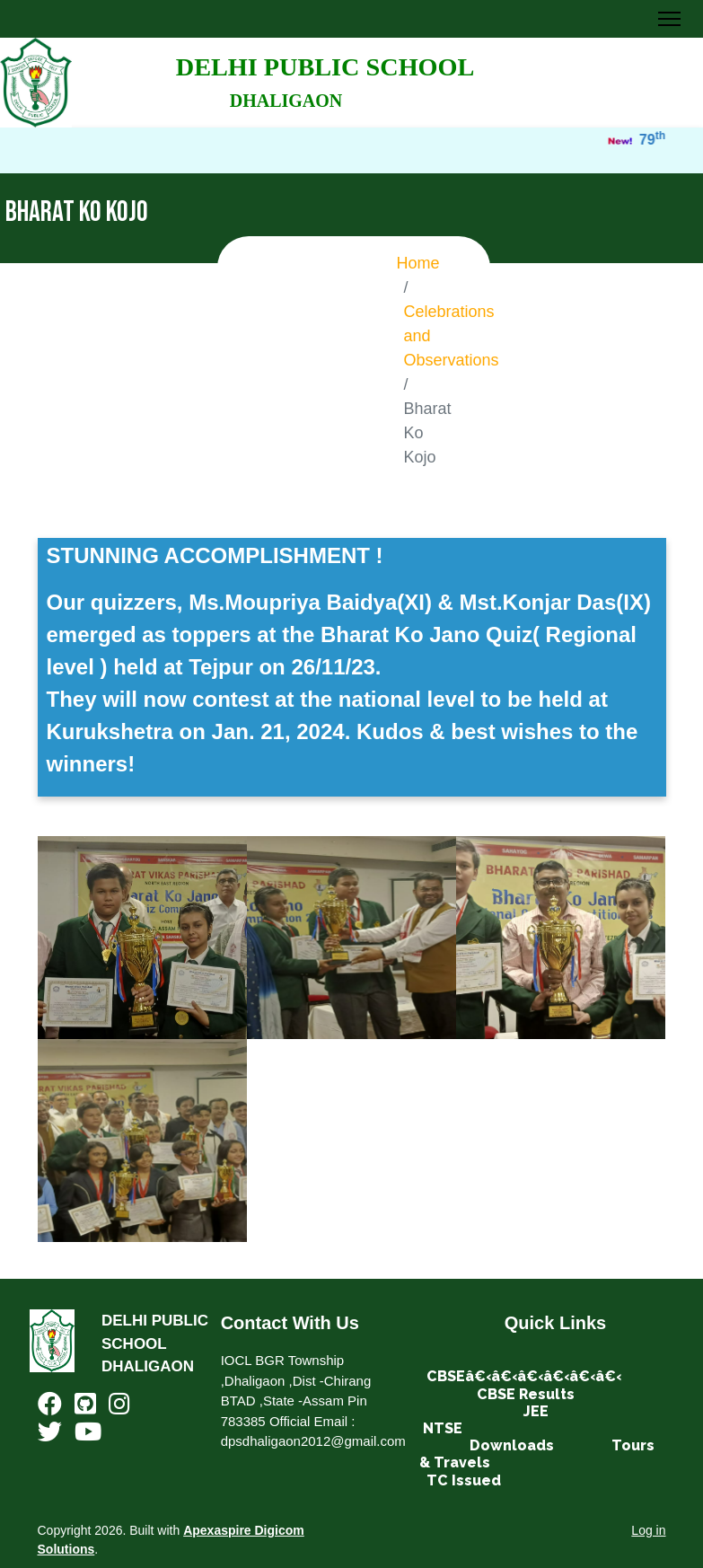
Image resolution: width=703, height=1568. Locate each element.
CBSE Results (526, 1394)
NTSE (442, 1428)
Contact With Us (290, 1323)
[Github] (85, 1407)
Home (418, 263)
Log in (648, 1530)
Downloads (512, 1445)
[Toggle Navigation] (669, 19)
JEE (536, 1411)
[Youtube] (88, 1435)
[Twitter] (50, 1435)
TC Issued (463, 1480)
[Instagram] (119, 1407)
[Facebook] (50, 1407)
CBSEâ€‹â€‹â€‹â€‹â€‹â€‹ (523, 1376)
